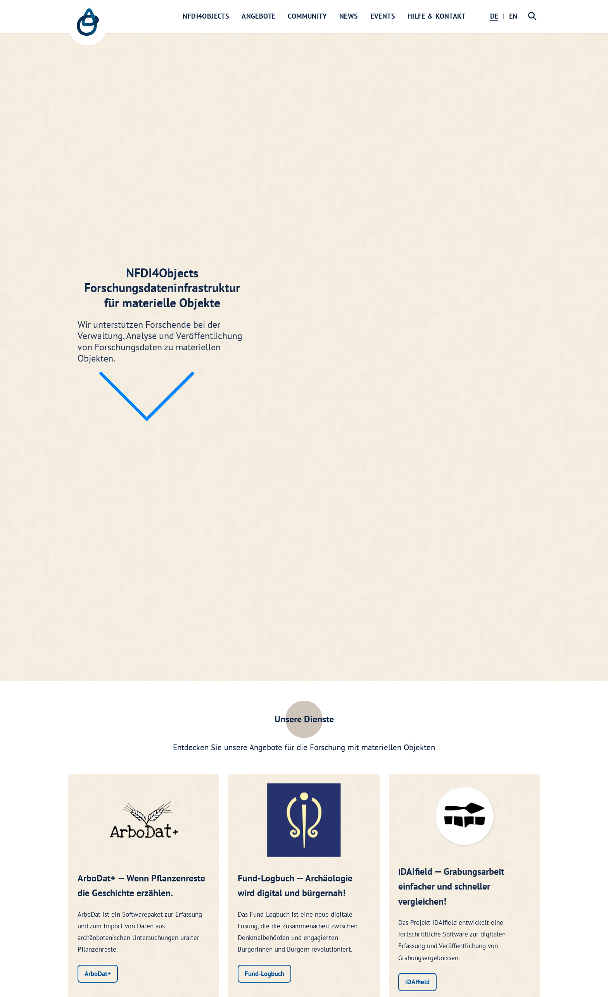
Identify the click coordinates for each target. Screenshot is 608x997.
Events (383, 16)
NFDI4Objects (206, 16)
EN (513, 16)
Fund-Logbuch (264, 973)
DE (494, 16)
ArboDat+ (98, 973)
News (348, 16)
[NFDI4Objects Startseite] (87, 26)
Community (307, 16)
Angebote (258, 16)
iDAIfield (417, 982)
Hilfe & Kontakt (436, 16)
